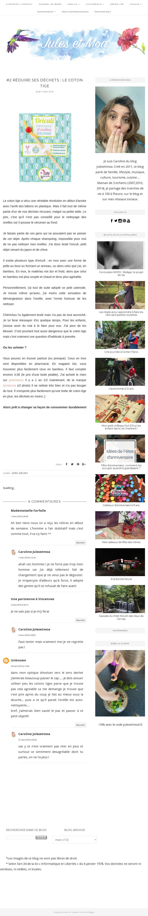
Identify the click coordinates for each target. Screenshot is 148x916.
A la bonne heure (121, 579)
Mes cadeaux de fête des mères (121, 542)
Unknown (18, 660)
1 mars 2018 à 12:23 (27, 557)
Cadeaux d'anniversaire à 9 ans (121, 505)
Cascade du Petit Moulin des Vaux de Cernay (121, 617)
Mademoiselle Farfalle (28, 510)
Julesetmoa (66, 912)
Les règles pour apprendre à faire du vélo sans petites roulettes (121, 313)
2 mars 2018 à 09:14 (19, 605)
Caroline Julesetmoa (34, 552)
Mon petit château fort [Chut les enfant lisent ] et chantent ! (121, 427)
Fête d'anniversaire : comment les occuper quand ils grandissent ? (121, 467)
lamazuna (9, 385)
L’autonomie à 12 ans (121, 388)
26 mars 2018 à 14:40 (20, 666)
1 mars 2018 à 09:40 (19, 516)
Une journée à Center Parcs (121, 351)
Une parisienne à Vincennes (32, 599)
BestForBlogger (88, 912)
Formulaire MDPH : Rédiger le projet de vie (121, 274)
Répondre (80, 542)
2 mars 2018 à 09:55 (27, 635)
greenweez (16, 380)
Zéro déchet (20, 473)
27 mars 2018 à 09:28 (27, 740)
